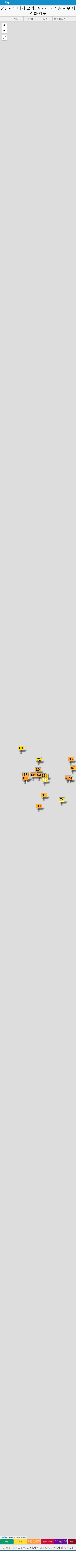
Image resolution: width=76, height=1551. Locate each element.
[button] (4, 25)
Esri (25, 1537)
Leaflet (4, 1537)
